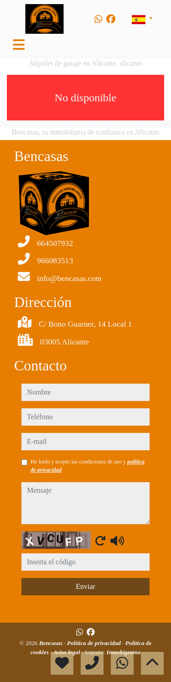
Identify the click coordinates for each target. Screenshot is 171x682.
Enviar (85, 586)
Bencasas (51, 643)
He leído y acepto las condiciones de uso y (88, 465)
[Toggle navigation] (18, 44)
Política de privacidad (94, 643)
